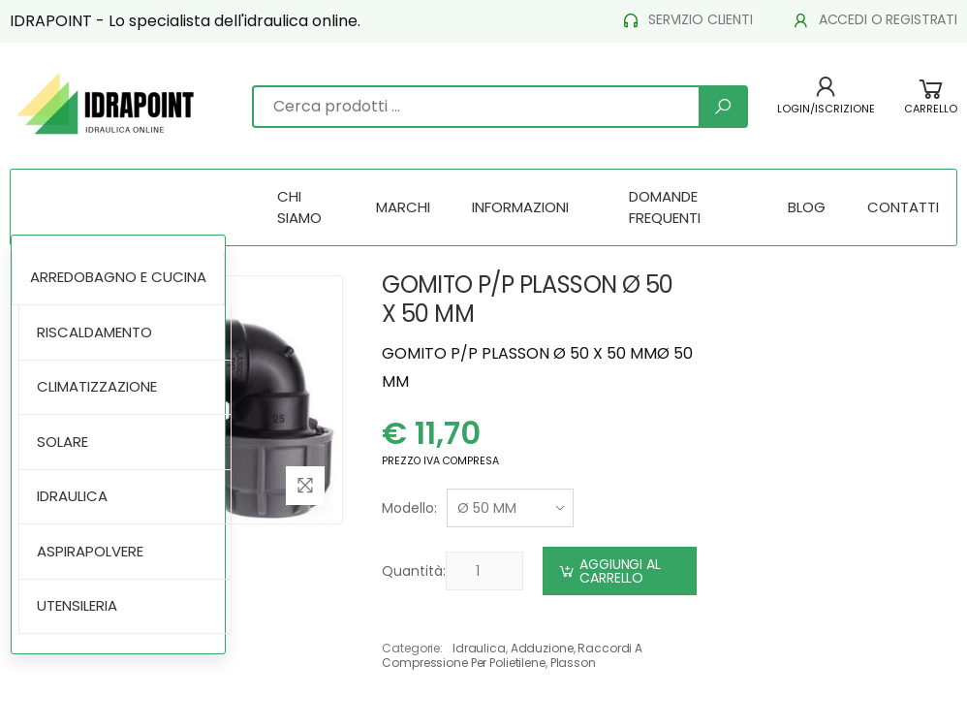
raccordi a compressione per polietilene (512, 655)
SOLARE (62, 441)
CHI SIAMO (299, 207)
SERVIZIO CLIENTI (687, 20)
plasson (573, 662)
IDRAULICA (72, 496)
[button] (930, 106)
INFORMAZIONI (520, 207)
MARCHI (403, 207)
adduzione (542, 648)
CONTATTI (903, 207)
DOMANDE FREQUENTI (665, 207)
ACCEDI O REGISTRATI (874, 20)
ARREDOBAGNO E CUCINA (118, 277)
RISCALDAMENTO (94, 332)
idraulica (479, 648)
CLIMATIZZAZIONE (97, 386)
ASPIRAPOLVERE (90, 551)
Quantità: (414, 571)
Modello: (409, 508)
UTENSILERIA (77, 605)
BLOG (807, 207)
